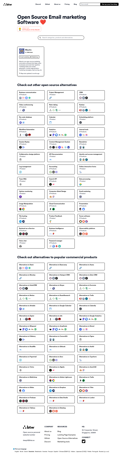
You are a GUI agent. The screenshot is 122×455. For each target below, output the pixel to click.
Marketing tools (63, 442)
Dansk (26, 451)
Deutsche (31, 451)
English (17, 451)
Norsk (21, 451)
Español (56, 451)
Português (95, 451)
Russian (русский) (104, 451)
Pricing (67, 4)
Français (50, 451)
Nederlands (38, 451)
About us (57, 4)
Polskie (89, 451)
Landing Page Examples (66, 435)
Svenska (44, 451)
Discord (38, 4)
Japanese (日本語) (81, 451)
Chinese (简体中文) (64, 451)
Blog (75, 4)
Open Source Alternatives (67, 438)
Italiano (73, 451)
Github (47, 4)
